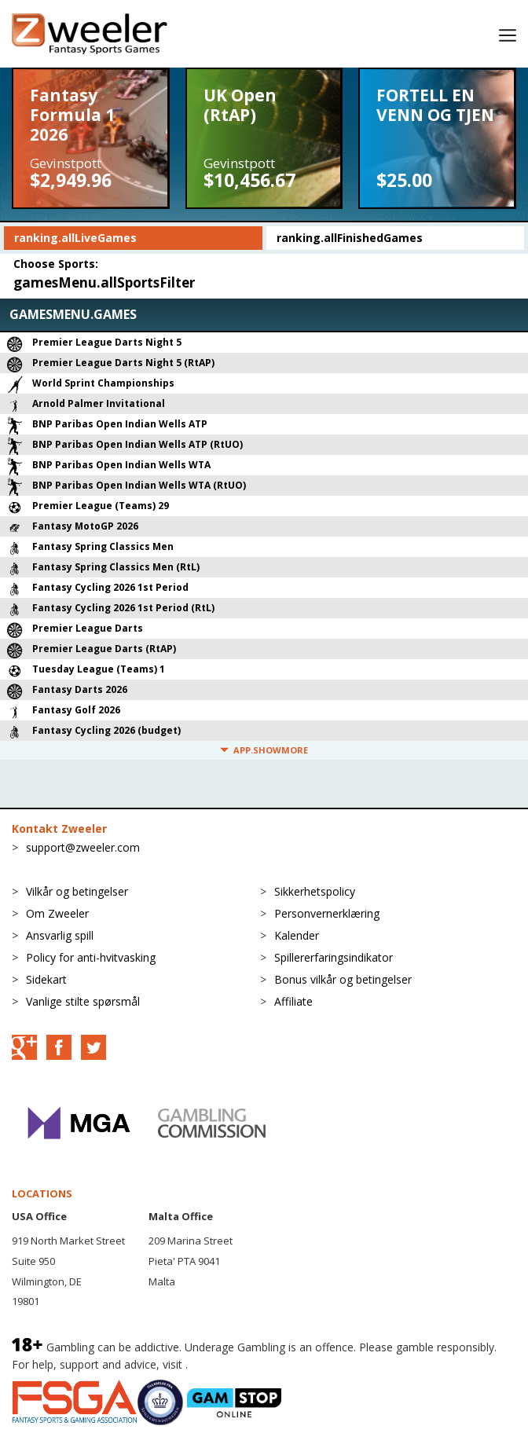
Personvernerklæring (327, 913)
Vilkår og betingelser (77, 891)
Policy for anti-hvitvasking (91, 957)
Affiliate (293, 1001)
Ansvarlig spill (60, 935)
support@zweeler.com (83, 847)
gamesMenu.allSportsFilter (104, 282)
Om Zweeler (57, 913)
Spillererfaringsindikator (333, 957)
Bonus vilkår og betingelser (343, 979)
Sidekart (46, 979)
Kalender (296, 935)
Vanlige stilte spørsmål (83, 1001)
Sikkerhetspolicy (314, 891)
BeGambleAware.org (243, 1364)
